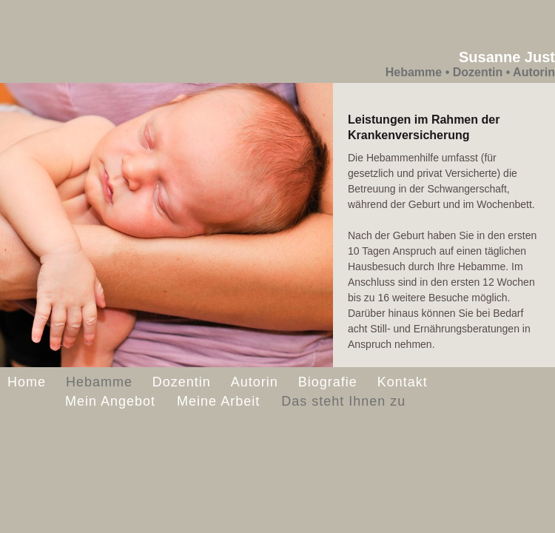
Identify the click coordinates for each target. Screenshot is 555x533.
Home (26, 382)
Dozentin (181, 382)
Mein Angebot (112, 401)
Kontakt (402, 382)
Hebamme (99, 382)
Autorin (254, 382)
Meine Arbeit (220, 401)
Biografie (327, 382)
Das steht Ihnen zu (343, 401)
